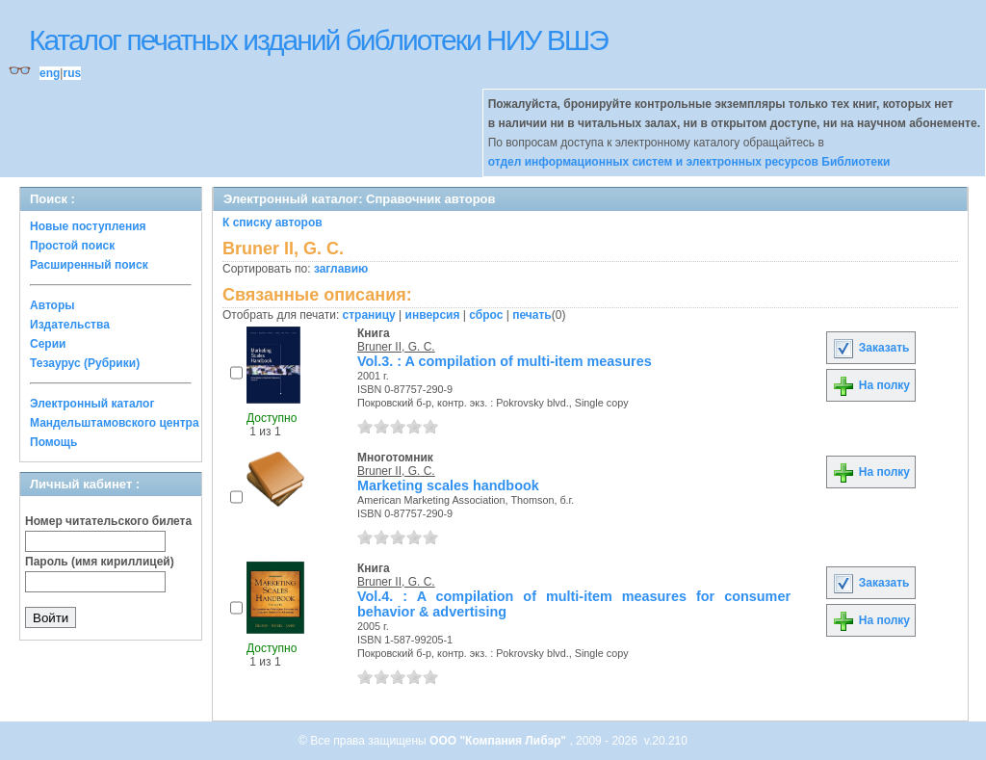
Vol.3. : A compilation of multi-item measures (504, 361)
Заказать (870, 347)
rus (72, 73)
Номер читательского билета (108, 521)
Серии (47, 344)
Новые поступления (88, 226)
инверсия (432, 315)
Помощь (53, 442)
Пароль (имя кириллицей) (99, 561)
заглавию (341, 268)
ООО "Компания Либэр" (499, 740)
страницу (369, 315)
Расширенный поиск (89, 265)
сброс (486, 315)
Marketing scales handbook (448, 485)
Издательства (70, 324)
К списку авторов (272, 222)
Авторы (52, 305)
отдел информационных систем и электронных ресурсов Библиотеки (689, 162)
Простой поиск (72, 245)
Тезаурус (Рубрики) (85, 363)
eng (49, 73)
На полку (871, 385)
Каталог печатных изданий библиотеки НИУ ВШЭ (318, 40)
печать (532, 315)
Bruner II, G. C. (396, 347)
